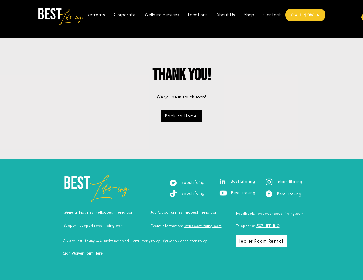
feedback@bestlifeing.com (280, 213)
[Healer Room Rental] (261, 241)
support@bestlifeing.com (102, 225)
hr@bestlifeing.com (201, 212)
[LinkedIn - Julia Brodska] (223, 181)
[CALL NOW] (305, 15)
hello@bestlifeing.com (115, 212)
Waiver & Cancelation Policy (185, 241)
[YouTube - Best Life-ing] (223, 193)
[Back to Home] (181, 116)
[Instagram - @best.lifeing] (269, 181)
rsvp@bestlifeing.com (203, 225)
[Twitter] (173, 183)
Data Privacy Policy (145, 241)
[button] (95, 14)
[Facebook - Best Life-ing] (269, 193)
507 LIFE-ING (268, 225)
